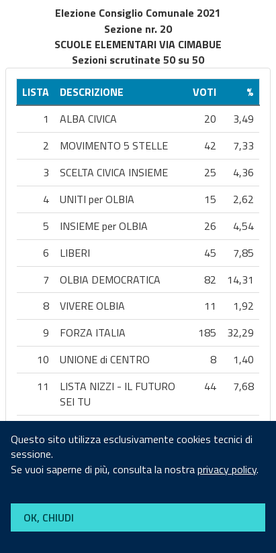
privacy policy (227, 469)
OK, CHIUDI (49, 517)
